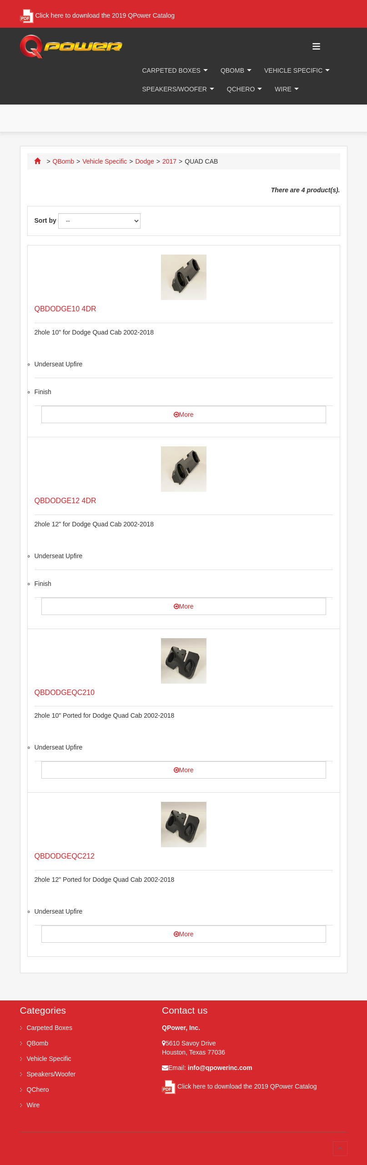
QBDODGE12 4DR (65, 501)
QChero (241, 89)
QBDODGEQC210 (65, 692)
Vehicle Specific (293, 70)
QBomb (232, 70)
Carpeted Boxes (171, 70)
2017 (169, 161)
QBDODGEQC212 (65, 856)
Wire (283, 89)
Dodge (144, 161)
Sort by (45, 220)
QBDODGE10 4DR (65, 309)
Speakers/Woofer (174, 89)
